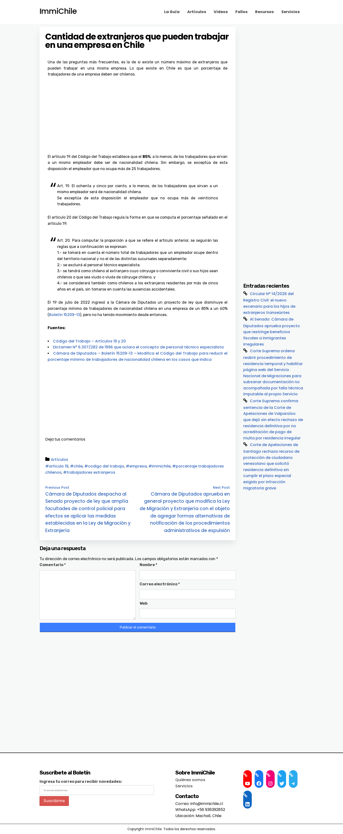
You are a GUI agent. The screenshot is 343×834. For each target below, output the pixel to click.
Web (143, 603)
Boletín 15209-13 (64, 314)
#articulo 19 (56, 466)
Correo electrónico (160, 584)
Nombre (148, 565)
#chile (76, 466)
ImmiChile (58, 11)
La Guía (172, 12)
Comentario (53, 565)
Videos (221, 12)
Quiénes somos (190, 780)
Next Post (221, 487)
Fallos (241, 12)
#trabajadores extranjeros (89, 472)
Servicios (290, 12)
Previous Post (57, 487)
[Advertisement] (137, 113)
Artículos (196, 12)
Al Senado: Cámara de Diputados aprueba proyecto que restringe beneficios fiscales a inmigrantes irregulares (271, 332)
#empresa (136, 466)
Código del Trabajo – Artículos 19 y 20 (89, 341)
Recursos (264, 12)
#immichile (159, 466)
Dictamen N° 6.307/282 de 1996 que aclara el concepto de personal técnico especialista (138, 347)
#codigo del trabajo (104, 466)
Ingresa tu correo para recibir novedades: (81, 781)
